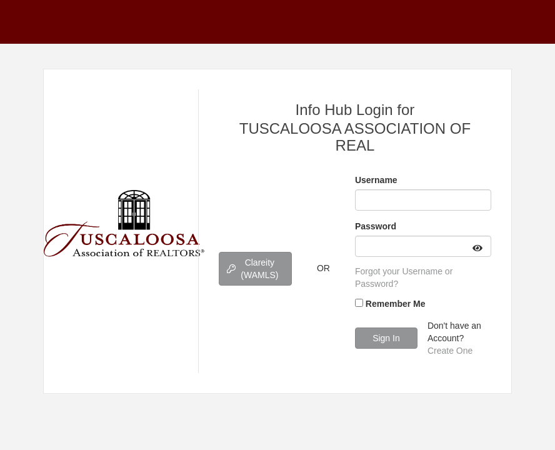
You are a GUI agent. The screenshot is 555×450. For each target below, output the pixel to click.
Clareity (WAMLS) (253, 269)
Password (375, 226)
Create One (450, 351)
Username (376, 180)
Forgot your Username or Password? (403, 277)
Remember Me (396, 304)
